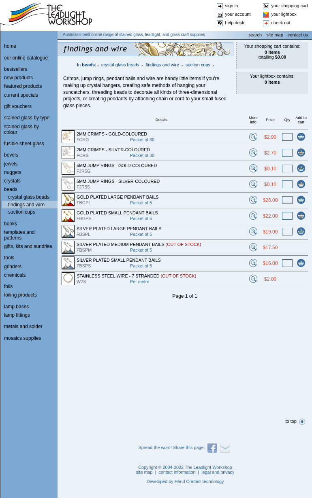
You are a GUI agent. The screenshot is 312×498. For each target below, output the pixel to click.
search (255, 34)
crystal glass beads (120, 64)
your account (238, 14)
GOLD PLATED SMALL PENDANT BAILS (117, 212)
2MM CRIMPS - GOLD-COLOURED (112, 133)
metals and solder (23, 326)
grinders (12, 266)
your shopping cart (289, 5)
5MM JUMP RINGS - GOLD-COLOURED (117, 165)
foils (8, 286)
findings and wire (162, 64)
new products (18, 78)
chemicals (15, 275)
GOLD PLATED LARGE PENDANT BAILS (117, 197)
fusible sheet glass (24, 143)
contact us (298, 34)
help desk (234, 22)
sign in (231, 5)
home (10, 46)
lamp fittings (17, 315)
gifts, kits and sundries (28, 246)
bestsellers (15, 69)
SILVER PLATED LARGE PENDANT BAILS (119, 228)
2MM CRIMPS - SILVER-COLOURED (113, 149)
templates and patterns (19, 235)
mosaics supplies (22, 338)
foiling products (20, 295)
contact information (176, 472)
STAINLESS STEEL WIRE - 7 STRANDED (136, 275)
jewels (10, 164)
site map (274, 34)
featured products (23, 86)
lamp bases (16, 306)
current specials (21, 95)
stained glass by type (26, 118)
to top (291, 421)
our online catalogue (26, 58)
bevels (11, 155)
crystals (12, 181)
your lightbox (284, 14)
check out (281, 22)
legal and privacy (217, 472)
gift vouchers (18, 106)
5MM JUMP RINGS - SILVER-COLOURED (118, 181)
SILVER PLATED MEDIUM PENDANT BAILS (139, 244)
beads (88, 64)
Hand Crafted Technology (199, 481)
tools (9, 258)
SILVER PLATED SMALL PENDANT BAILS (119, 260)
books (10, 224)
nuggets (12, 172)
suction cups (198, 64)
